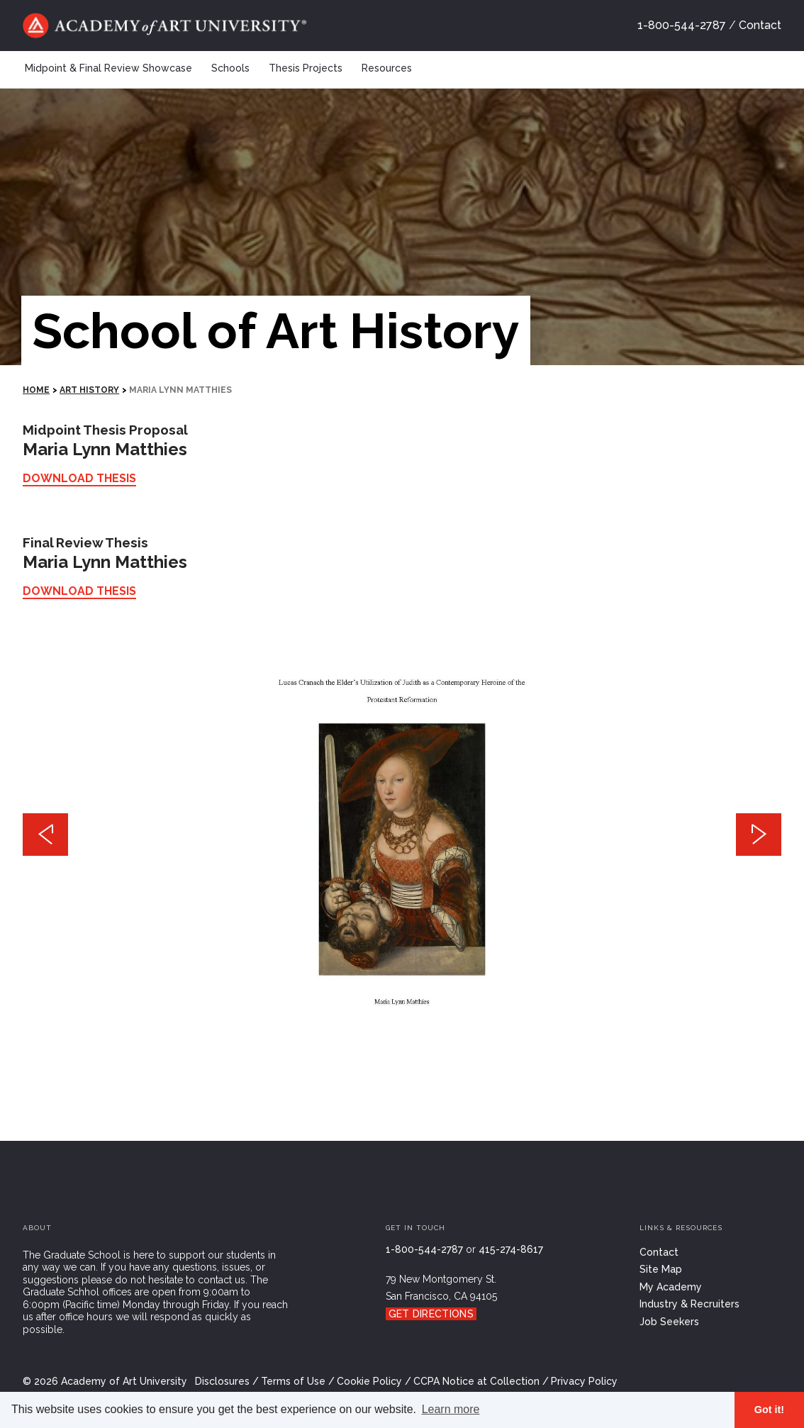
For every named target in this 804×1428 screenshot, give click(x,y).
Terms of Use (293, 1381)
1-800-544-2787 (681, 25)
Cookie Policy (369, 1381)
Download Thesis (79, 478)
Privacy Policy (584, 1381)
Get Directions (431, 1314)
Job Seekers (669, 1321)
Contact (760, 25)
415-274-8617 (511, 1249)
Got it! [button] (769, 1409)
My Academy (671, 1287)
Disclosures (222, 1381)
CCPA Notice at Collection (476, 1381)
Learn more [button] (451, 1409)
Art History (89, 390)
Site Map (661, 1269)
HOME (36, 390)
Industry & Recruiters (689, 1304)
